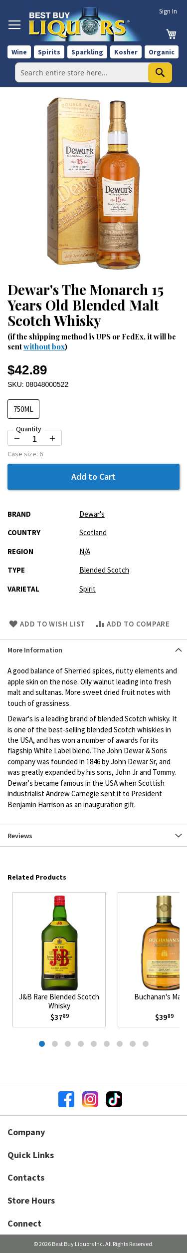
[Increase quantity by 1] (52, 438)
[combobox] (93, 72)
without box (44, 346)
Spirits (49, 51)
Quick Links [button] (30, 1155)
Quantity (28, 428)
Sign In (168, 11)
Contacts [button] (25, 1177)
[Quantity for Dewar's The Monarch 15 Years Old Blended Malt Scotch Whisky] (34, 439)
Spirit (87, 589)
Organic (162, 51)
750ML (23, 409)
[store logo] (88, 24)
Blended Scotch (104, 570)
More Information (34, 649)
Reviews (19, 835)
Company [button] (26, 1132)
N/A (84, 551)
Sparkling (87, 51)
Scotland (93, 532)
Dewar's (92, 514)
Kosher (126, 51)
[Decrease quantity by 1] (17, 438)
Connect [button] (24, 1223)
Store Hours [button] (31, 1200)
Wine (19, 51)
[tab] (93, 649)
